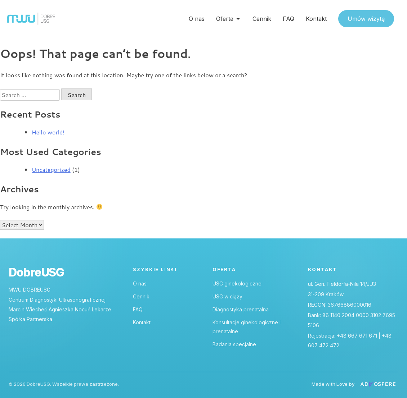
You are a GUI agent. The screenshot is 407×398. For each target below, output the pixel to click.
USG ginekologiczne (237, 283)
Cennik (141, 296)
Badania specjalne (234, 344)
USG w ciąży (227, 296)
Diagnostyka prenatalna (241, 309)
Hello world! (48, 132)
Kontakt (142, 322)
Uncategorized (51, 169)
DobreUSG (36, 272)
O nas (140, 283)
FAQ (138, 309)
